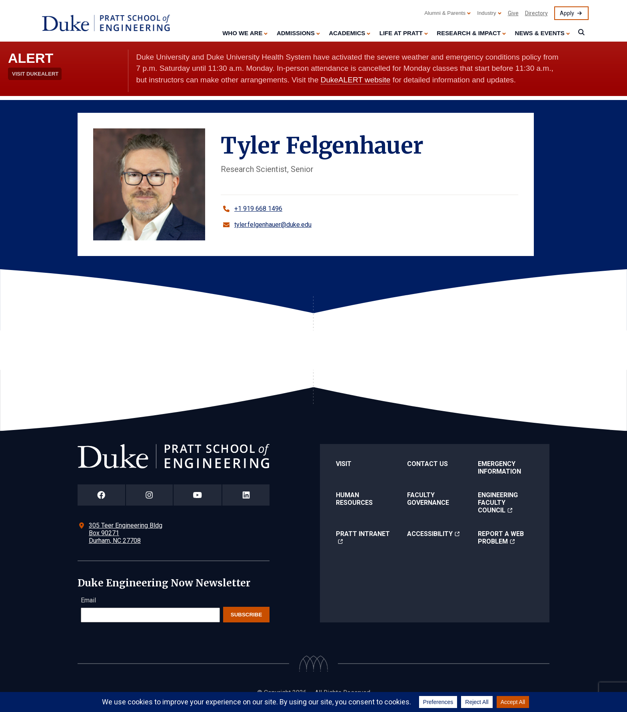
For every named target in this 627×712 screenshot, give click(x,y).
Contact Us (427, 464)
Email (88, 600)
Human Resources (354, 498)
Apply (567, 13)
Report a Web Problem (501, 537)
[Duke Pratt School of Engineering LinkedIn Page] (246, 495)
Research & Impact (469, 33)
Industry (486, 13)
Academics (347, 33)
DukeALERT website (356, 80)
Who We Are (242, 33)
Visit (343, 464)
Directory (536, 13)
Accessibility (430, 534)
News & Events (540, 33)
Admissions (296, 33)
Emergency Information (499, 467)
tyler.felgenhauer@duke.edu (273, 224)
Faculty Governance (428, 498)
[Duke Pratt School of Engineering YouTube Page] (198, 495)
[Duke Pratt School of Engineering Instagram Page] (149, 495)
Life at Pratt (401, 33)
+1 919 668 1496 (258, 208)
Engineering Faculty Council (498, 502)
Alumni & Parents (444, 13)
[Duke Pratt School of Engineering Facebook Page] (101, 495)
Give (513, 13)
